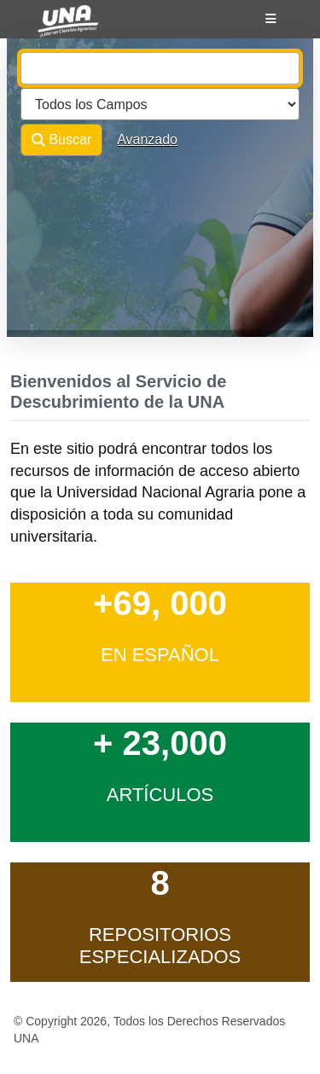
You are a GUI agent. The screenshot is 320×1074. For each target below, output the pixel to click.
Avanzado (147, 139)
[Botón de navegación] (271, 18)
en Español (160, 654)
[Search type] (160, 104)
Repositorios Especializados (160, 945)
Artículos (160, 794)
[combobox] (160, 68)
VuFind (53, 28)
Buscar (61, 140)
